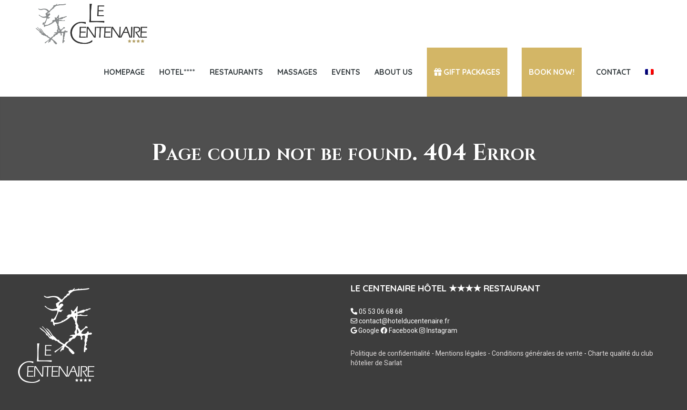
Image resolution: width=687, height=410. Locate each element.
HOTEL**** (177, 72)
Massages (297, 72)
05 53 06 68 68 (381, 311)
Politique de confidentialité (390, 353)
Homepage (124, 72)
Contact (613, 72)
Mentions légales (461, 353)
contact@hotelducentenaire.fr (404, 321)
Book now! (552, 72)
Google (365, 330)
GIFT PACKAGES (467, 72)
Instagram (438, 330)
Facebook (399, 330)
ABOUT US (393, 72)
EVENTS (346, 72)
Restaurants (236, 72)
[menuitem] (649, 72)
